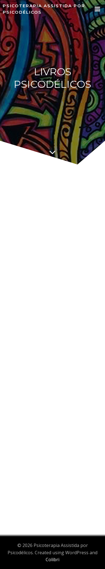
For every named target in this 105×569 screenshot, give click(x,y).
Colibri (52, 559)
